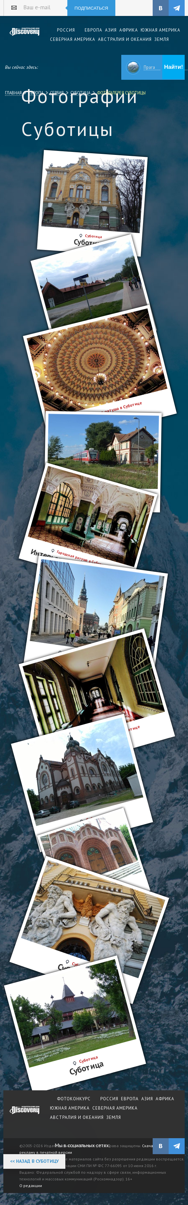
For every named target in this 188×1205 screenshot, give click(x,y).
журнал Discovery (25, 1114)
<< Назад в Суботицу (34, 1161)
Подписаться (91, 8)
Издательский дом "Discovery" (25, 36)
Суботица (80, 92)
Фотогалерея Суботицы (121, 92)
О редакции (30, 1185)
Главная (13, 92)
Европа (35, 92)
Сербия (57, 92)
